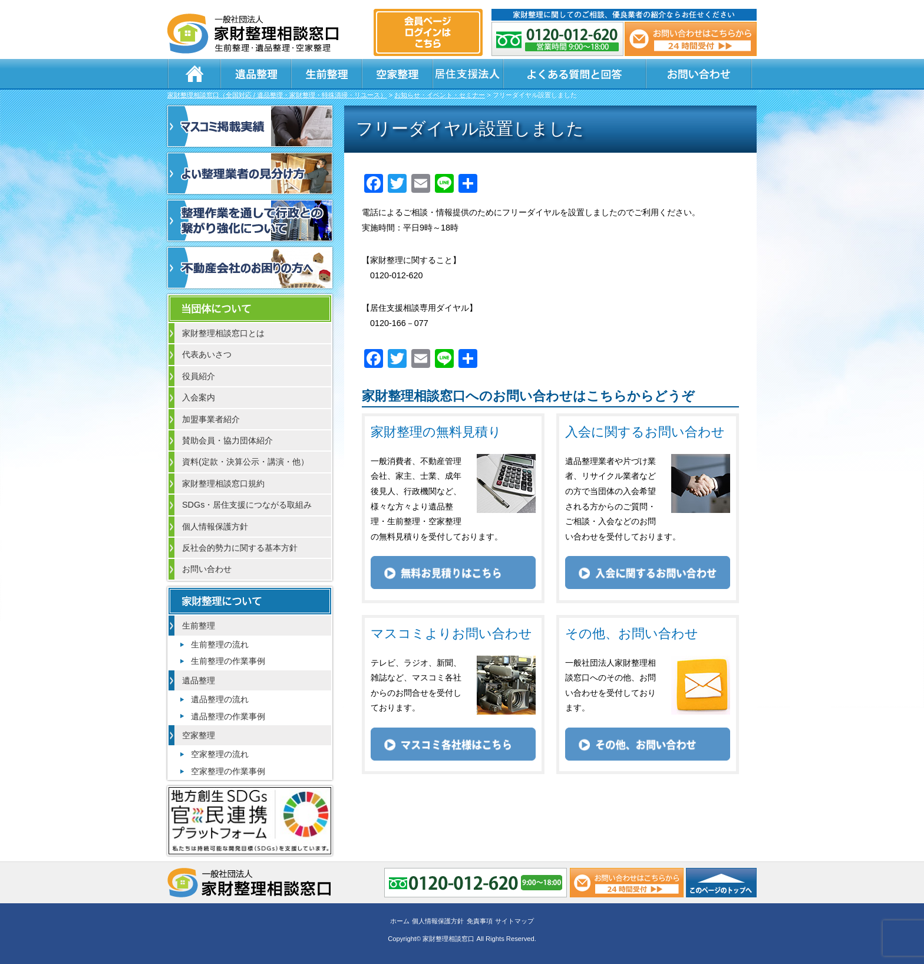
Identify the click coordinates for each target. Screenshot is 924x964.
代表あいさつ (207, 354)
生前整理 (326, 73)
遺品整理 (255, 73)
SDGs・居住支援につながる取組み (247, 504)
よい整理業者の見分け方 (249, 173)
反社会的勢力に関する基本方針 (240, 547)
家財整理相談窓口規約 (223, 483)
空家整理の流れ (220, 754)
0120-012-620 (557, 39)
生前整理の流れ (220, 644)
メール (691, 39)
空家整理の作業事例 (228, 771)
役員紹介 (198, 376)
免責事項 (480, 920)
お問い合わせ (699, 73)
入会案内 (198, 397)
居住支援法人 (468, 73)
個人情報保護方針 (215, 526)
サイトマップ (514, 920)
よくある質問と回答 (574, 73)
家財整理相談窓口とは (223, 333)
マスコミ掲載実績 (249, 126)
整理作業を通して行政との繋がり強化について (249, 220)
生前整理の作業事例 (228, 661)
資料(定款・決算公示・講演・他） (245, 461)
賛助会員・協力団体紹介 (227, 440)
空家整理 (397, 73)
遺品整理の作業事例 (228, 716)
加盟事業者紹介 (211, 419)
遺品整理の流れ (220, 699)
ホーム (193, 73)
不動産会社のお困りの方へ (249, 267)
